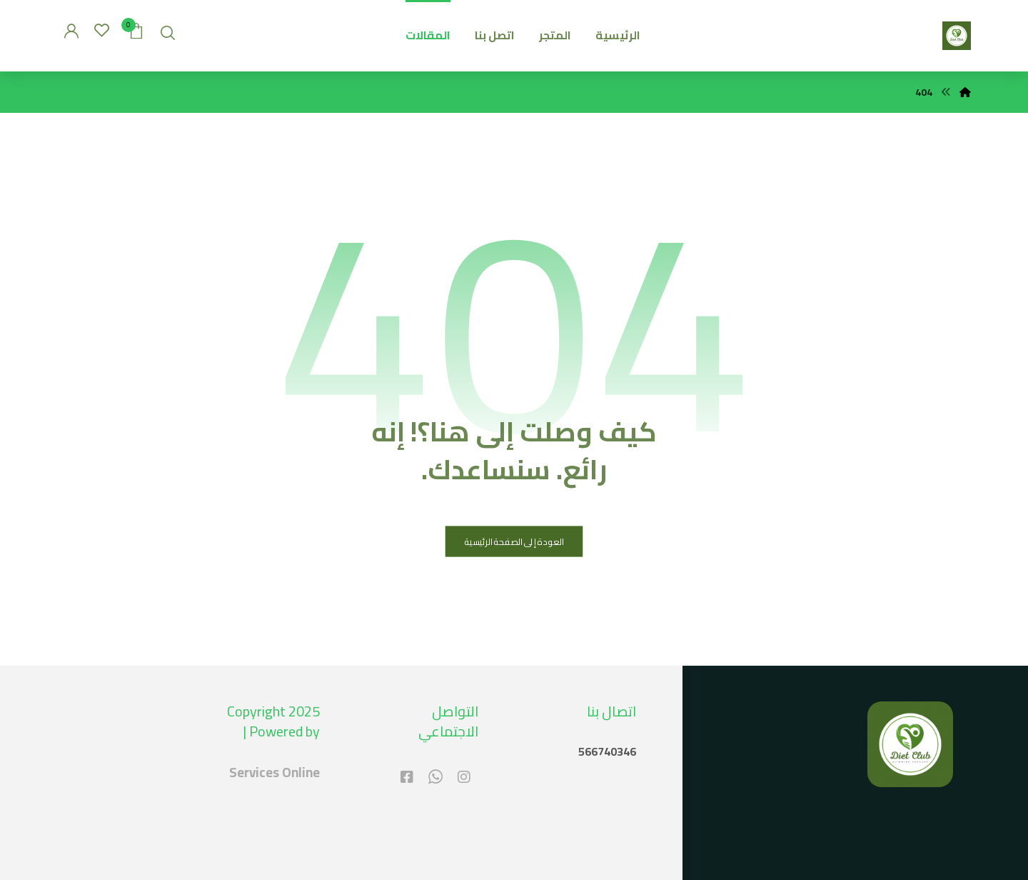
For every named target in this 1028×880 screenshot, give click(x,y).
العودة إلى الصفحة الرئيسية (514, 542)
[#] (464, 777)
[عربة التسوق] (136, 29)
